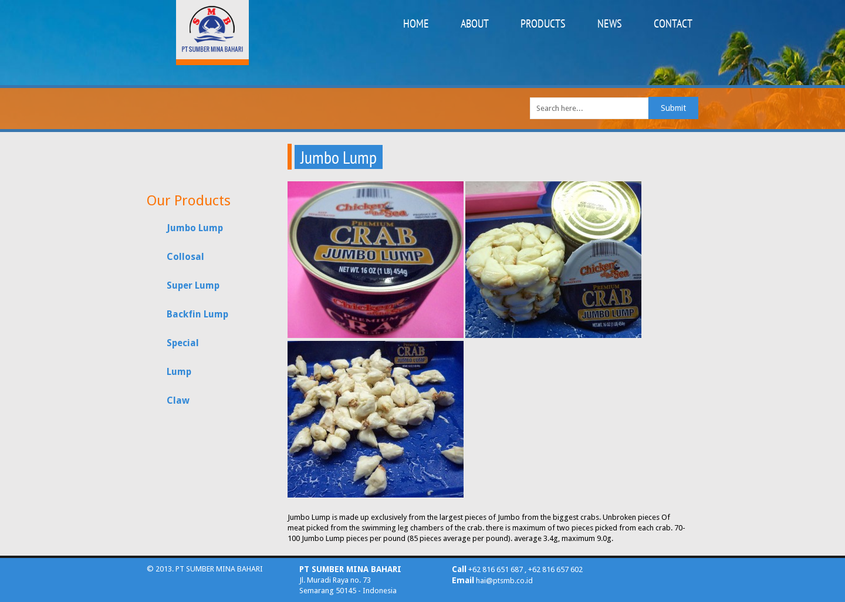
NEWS (609, 23)
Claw (178, 400)
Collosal (185, 256)
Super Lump (193, 285)
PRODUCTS (543, 23)
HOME (416, 23)
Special (183, 343)
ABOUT (475, 23)
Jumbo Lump (195, 228)
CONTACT (673, 23)
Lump (179, 371)
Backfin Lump (197, 314)
